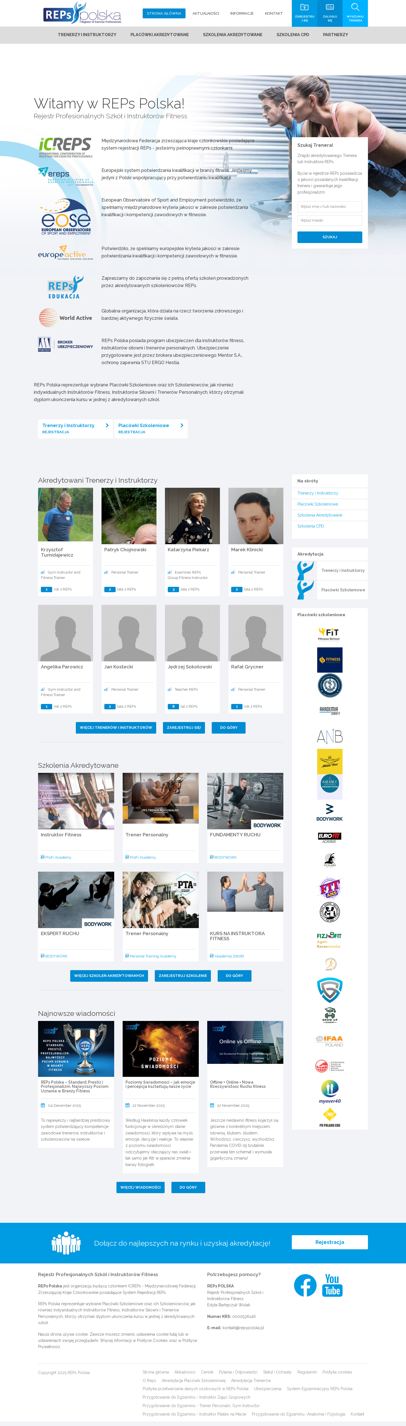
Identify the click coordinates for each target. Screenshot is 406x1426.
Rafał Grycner (247, 671)
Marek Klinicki (247, 554)
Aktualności (185, 1376)
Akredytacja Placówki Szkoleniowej (194, 1385)
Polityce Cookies (152, 1345)
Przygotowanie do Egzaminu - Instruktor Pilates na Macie (194, 1418)
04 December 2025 (64, 1110)
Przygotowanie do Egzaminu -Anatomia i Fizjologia (298, 1418)
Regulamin (307, 1376)
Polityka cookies (337, 1376)
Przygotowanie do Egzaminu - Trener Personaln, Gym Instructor (201, 1410)
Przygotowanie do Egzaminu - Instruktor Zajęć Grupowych (196, 1401)
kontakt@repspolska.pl (243, 1332)
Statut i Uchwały (277, 1376)
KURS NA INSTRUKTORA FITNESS (237, 940)
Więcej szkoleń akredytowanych (107, 980)
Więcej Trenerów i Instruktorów (114, 732)
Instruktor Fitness (61, 839)
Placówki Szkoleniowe (151, 431)
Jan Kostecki (118, 671)
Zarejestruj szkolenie (183, 980)
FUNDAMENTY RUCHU (235, 839)
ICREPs (134, 1290)
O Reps (149, 1385)
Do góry (230, 732)
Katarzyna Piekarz (188, 554)
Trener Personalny (146, 839)
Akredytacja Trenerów (251, 1385)
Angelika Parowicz (62, 671)
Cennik (207, 1376)
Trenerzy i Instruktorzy (75, 431)
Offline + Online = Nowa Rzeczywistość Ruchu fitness (238, 1088)
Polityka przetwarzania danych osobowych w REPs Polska (195, 1393)
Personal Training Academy (150, 961)
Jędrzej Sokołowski (190, 671)
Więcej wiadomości (140, 1192)
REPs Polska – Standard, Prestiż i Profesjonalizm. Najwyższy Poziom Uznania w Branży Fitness (74, 1091)
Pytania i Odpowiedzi (238, 1376)
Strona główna (156, 1376)
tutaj (173, 1339)
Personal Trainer (124, 577)
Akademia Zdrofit (227, 961)
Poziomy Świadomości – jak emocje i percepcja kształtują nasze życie (160, 1088)
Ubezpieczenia (267, 1393)
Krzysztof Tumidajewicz (57, 557)
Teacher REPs (186, 694)
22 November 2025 (149, 1110)
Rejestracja (329, 1248)
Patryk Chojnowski (125, 554)
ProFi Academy (56, 862)
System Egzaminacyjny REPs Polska (319, 1393)
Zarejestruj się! (184, 732)
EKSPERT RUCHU (60, 938)
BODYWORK (223, 862)
